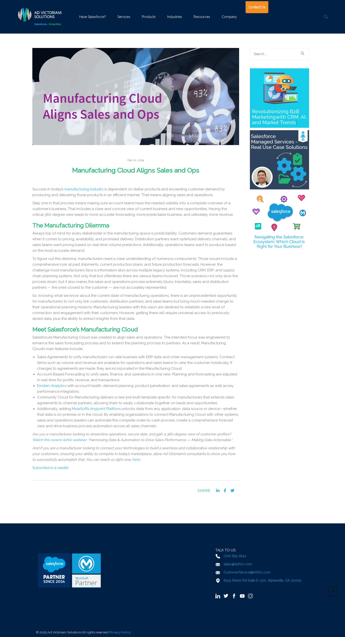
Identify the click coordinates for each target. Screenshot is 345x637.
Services (123, 17)
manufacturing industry (84, 189)
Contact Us (256, 7)
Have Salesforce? (92, 17)
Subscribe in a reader (50, 468)
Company (229, 17)
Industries (174, 17)
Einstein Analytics (51, 386)
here (136, 459)
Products (149, 17)
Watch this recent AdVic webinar (59, 440)
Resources (202, 17)
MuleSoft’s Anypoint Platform (96, 409)
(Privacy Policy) (120, 632)
